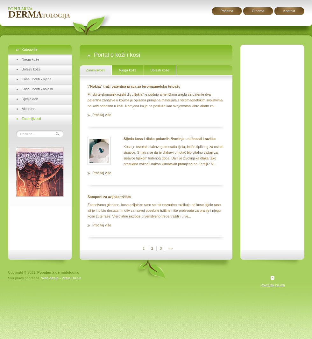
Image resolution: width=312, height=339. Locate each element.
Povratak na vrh (272, 285)
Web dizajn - (51, 278)
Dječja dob (30, 99)
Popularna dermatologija (40, 13)
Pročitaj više (101, 115)
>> (170, 248)
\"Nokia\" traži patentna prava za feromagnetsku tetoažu (134, 86)
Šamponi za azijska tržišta (109, 197)
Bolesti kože (31, 69)
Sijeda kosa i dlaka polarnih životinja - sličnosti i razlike (170, 139)
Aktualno (28, 109)
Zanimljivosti (31, 119)
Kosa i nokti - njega (37, 79)
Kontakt (289, 11)
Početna (226, 11)
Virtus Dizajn (72, 278)
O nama (258, 11)
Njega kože (30, 59)
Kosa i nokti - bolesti (37, 89)
